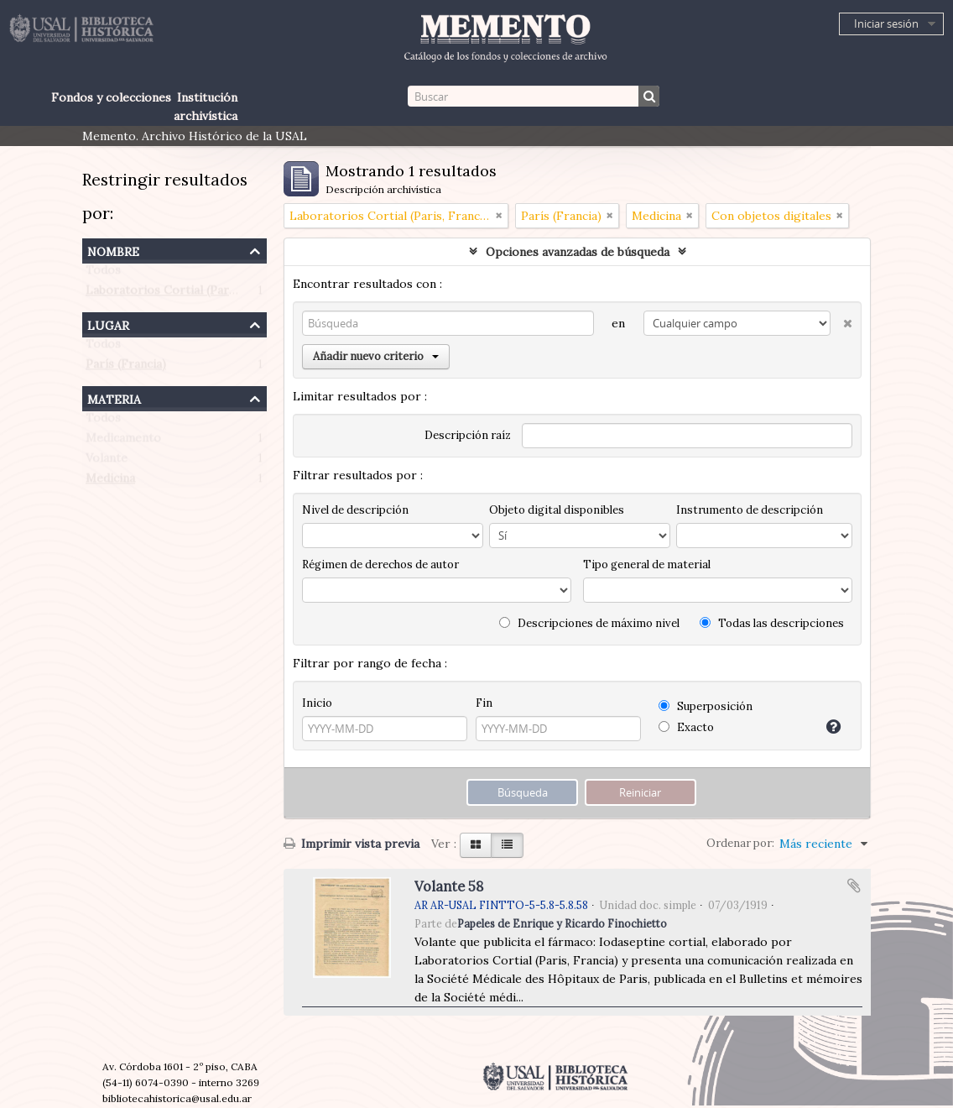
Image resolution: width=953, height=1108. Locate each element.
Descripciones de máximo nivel (589, 623)
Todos (103, 273)
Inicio (317, 703)
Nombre (113, 249)
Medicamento (123, 441)
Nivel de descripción (355, 510)
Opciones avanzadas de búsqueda (577, 251)
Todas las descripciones (772, 623)
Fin (484, 703)
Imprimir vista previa (351, 843)
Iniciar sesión (886, 23)
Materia (114, 397)
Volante (107, 461)
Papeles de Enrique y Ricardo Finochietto (562, 923)
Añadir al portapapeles (854, 885)
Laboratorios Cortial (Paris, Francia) (187, 293)
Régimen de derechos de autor (380, 564)
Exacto (686, 727)
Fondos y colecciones (111, 97)
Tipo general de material (647, 564)
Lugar (108, 323)
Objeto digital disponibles (556, 510)
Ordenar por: (740, 843)
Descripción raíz (467, 435)
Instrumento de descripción (749, 510)
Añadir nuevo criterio (376, 356)
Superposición (706, 706)
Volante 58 (448, 886)
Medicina (110, 481)
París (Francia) (126, 367)
